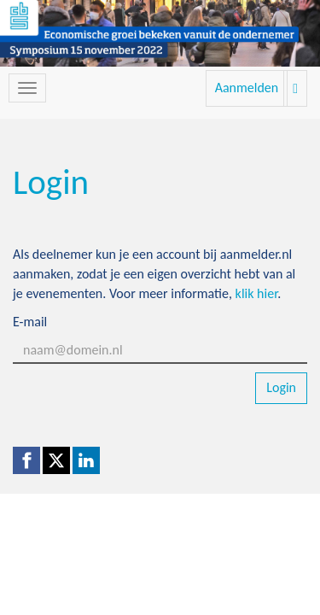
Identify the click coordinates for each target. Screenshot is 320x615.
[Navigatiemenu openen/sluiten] (27, 87)
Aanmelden (247, 87)
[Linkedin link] (86, 460)
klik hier (257, 293)
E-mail (30, 321)
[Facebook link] (26, 460)
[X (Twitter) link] (56, 460)
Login (281, 387)
